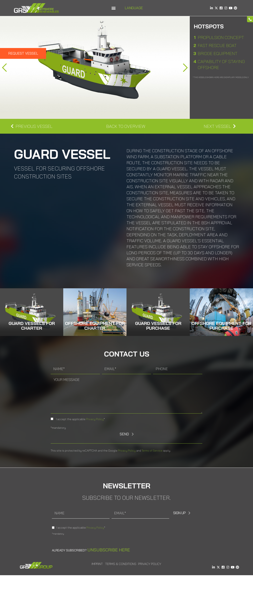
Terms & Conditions (120, 564)
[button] (113, 8)
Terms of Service (152, 450)
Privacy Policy (95, 419)
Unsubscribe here (108, 550)
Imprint (97, 564)
